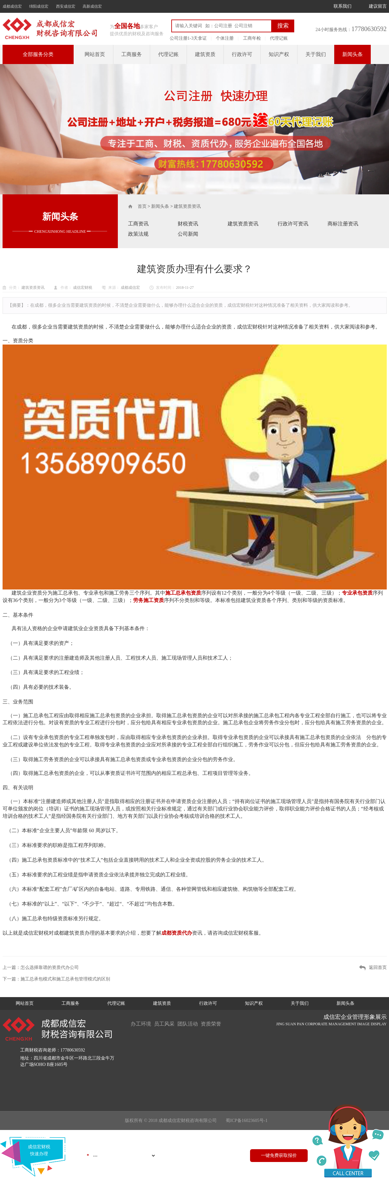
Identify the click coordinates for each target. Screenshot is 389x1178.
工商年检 (252, 38)
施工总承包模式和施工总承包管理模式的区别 (65, 979)
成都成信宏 (12, 6)
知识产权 (279, 54)
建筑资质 (205, 54)
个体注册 (225, 38)
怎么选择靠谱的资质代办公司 (49, 967)
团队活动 (188, 1024)
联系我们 (343, 6)
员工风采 (164, 1024)
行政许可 (242, 54)
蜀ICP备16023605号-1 (247, 1120)
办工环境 (141, 1024)
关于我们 (315, 54)
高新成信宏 (92, 6)
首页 (142, 206)
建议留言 (378, 6)
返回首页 (378, 967)
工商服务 (131, 54)
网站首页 (95, 54)
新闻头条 (352, 54)
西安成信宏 (65, 6)
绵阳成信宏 (38, 6)
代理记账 (279, 38)
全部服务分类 (38, 54)
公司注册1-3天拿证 (188, 38)
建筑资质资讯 (187, 206)
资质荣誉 (212, 1024)
